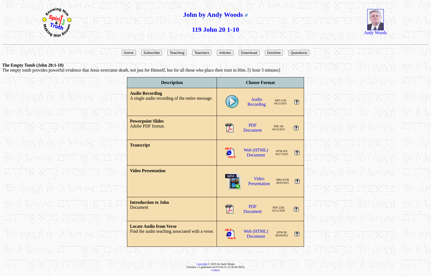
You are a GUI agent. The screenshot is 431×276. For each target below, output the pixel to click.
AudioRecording (256, 102)
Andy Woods (375, 30)
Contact (215, 270)
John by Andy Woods (215, 14)
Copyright (202, 264)
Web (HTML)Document (256, 152)
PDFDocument (253, 127)
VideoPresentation (259, 181)
